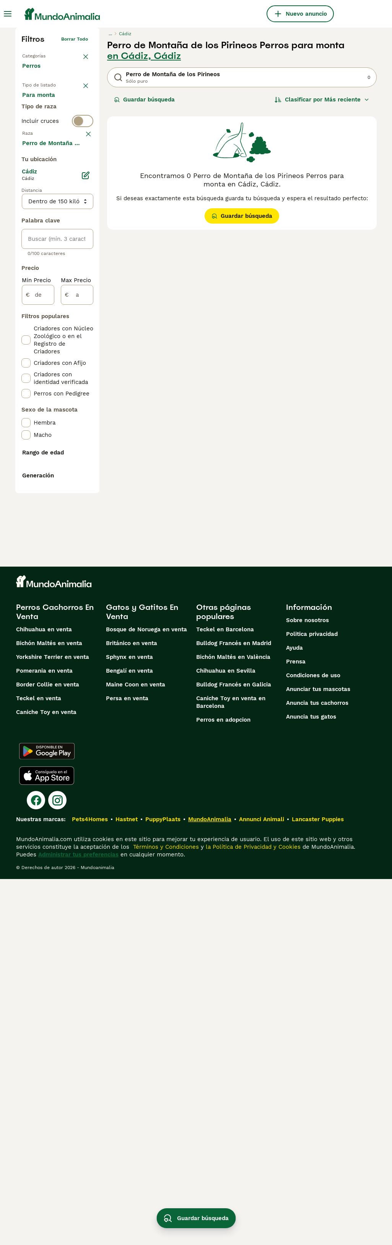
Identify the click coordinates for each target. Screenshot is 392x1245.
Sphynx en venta (129, 1023)
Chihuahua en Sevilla (225, 1036)
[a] (77, 501)
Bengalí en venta (129, 1036)
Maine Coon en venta (135, 1050)
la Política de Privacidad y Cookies (252, 1212)
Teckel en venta (38, 1064)
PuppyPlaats (163, 1185)
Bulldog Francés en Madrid (233, 1009)
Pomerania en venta (44, 1036)
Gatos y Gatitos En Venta (142, 978)
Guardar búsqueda (144, 99)
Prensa (296, 1027)
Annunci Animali (261, 1185)
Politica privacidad (312, 1000)
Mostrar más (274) (54, 349)
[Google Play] (47, 1117)
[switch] (57, 168)
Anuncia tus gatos (311, 1082)
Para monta (44, 139)
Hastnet (126, 1185)
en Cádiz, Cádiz (144, 56)
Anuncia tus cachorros (317, 1068)
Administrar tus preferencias (78, 1220)
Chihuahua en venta (44, 995)
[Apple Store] (46, 1141)
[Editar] (85, 382)
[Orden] (322, 99)
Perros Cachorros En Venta (55, 978)
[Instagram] (57, 1166)
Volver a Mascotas (42, 54)
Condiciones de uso (313, 1041)
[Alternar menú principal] (7, 13)
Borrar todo (74, 39)
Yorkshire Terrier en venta (52, 1023)
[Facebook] (36, 1166)
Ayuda (294, 1013)
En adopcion (45, 121)
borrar (81, 183)
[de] (38, 501)
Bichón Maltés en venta (49, 1009)
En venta (40, 102)
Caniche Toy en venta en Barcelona (230, 1068)
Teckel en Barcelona (225, 995)
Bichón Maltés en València (233, 1023)
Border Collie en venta (47, 1050)
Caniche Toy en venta (46, 1078)
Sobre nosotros (307, 986)
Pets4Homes (90, 1185)
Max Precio (76, 487)
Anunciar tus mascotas (318, 1055)
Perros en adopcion (223, 1085)
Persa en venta (127, 1064)
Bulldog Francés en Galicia (233, 1050)
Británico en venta (131, 1009)
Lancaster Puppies (318, 1185)
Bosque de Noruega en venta (146, 995)
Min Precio (36, 487)
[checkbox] (26, 224)
